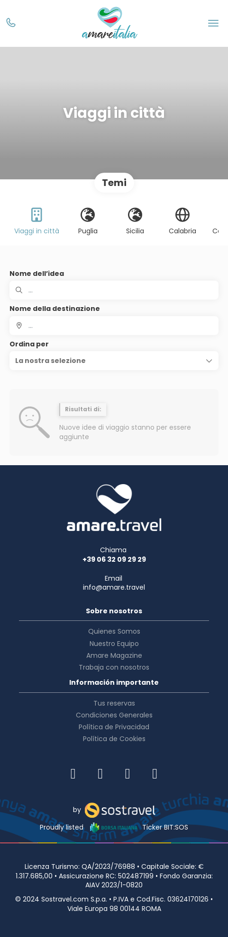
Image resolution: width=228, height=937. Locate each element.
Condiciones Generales (114, 715)
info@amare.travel (114, 587)
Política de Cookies (114, 738)
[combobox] (114, 325)
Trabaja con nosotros (114, 667)
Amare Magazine (114, 655)
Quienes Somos (114, 631)
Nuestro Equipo (114, 643)
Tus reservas (114, 703)
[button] (114, 360)
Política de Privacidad (114, 727)
